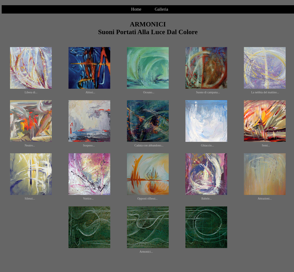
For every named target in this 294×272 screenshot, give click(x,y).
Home (136, 9)
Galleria (161, 9)
